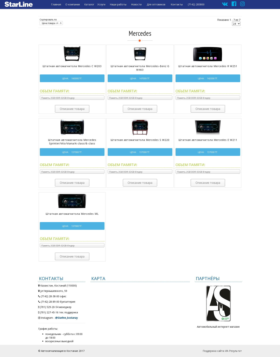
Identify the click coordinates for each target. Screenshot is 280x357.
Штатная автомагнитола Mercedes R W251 (207, 66)
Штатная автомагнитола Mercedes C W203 (72, 66)
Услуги (101, 4)
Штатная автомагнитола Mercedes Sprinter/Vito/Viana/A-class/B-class (72, 141)
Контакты (177, 4)
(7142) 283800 (196, 4)
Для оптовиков (156, 4)
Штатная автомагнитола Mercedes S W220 (140, 140)
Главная (56, 4)
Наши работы (118, 4)
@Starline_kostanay (66, 317)
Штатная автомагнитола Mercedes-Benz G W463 (140, 67)
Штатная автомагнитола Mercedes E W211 (207, 140)
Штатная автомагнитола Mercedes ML (72, 213)
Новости (136, 4)
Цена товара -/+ (50, 23)
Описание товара (72, 109)
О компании (72, 4)
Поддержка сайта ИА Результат (222, 351)
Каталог (89, 4)
